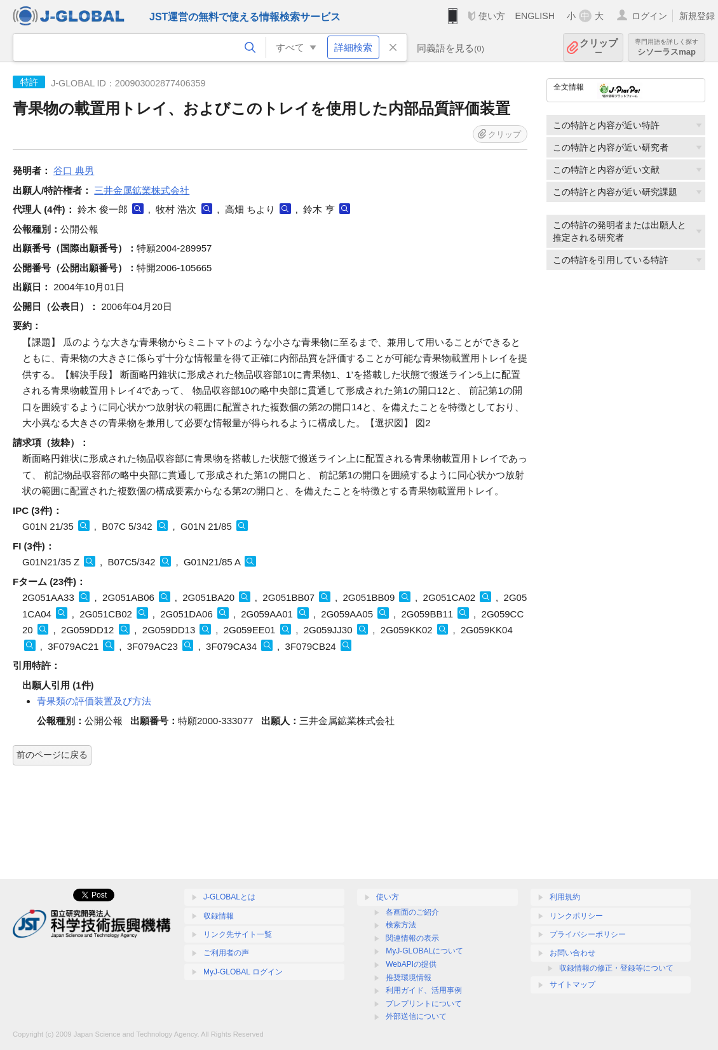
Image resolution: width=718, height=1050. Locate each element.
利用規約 (565, 896)
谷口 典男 (73, 170)
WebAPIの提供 (411, 964)
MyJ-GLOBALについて (424, 950)
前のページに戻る (52, 755)
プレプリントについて (424, 1003)
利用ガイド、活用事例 (424, 990)
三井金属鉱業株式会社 (141, 190)
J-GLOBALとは (229, 896)
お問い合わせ (572, 952)
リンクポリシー (576, 916)
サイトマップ (572, 984)
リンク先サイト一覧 (237, 934)
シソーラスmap (666, 47)
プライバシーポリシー (588, 934)
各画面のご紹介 (412, 912)
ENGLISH (535, 16)
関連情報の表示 (412, 938)
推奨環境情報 (408, 977)
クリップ (598, 47)
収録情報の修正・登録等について (616, 968)
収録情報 (218, 916)
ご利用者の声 (226, 952)
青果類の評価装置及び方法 (94, 701)
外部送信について (416, 1016)
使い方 (491, 16)
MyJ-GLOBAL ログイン (243, 971)
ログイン (649, 16)
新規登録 (697, 16)
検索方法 (401, 924)
